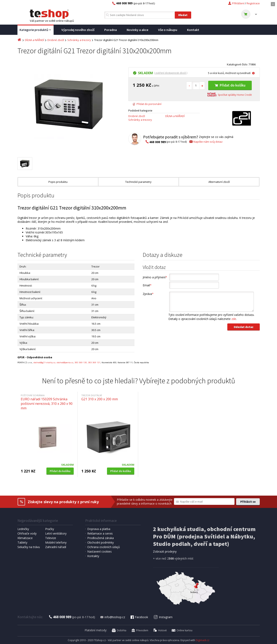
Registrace (253, 3)
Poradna (110, 30)
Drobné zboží (55, 40)
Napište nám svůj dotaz (206, 141)
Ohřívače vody (27, 533)
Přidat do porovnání (146, 104)
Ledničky (23, 529)
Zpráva (148, 294)
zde (233, 319)
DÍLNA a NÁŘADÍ (34, 40)
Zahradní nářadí (55, 547)
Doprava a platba (98, 529)
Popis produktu (58, 182)
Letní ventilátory (56, 533)
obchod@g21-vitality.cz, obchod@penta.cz (53, 362)
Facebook (139, 617)
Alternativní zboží (219, 182)
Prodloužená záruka (100, 538)
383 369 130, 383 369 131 (87, 362)
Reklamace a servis (100, 533)
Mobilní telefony (56, 542)
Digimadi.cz (202, 640)
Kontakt (193, 30)
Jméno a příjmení (155, 277)
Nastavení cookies (99, 551)
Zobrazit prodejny (165, 551)
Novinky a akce (137, 30)
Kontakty (93, 556)
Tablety (22, 542)
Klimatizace (25, 538)
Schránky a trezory (79, 40)
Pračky (49, 529)
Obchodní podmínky (100, 542)
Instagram (162, 617)
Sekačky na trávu (28, 547)
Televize (50, 538)
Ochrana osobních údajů (103, 547)
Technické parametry (138, 182)
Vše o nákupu (167, 30)
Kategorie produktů (36, 30)
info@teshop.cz (112, 617)
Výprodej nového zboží (77, 30)
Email (147, 285)
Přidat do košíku (230, 85)
